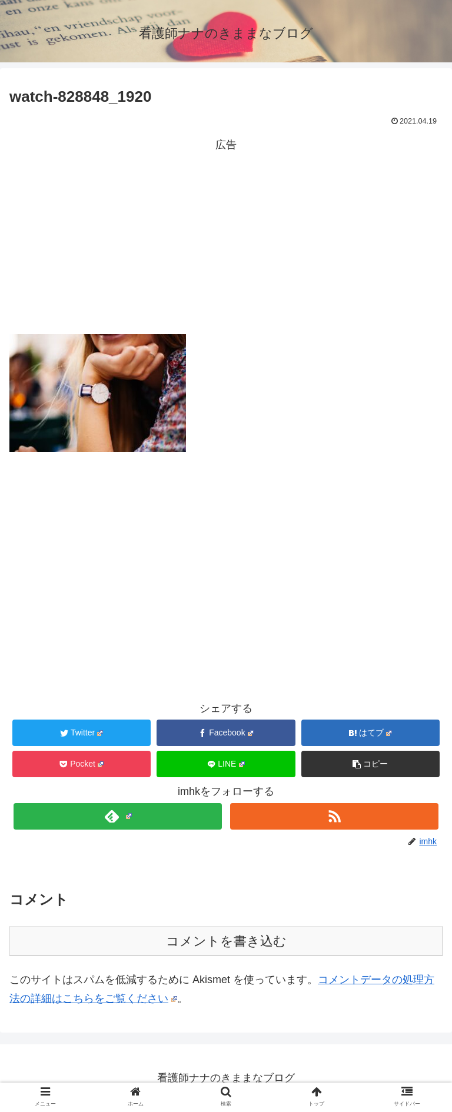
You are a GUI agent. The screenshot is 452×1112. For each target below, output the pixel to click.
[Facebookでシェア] (226, 733)
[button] (370, 764)
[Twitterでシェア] (81, 733)
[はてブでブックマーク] (370, 733)
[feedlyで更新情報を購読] (117, 816)
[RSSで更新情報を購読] (334, 816)
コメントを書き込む (226, 941)
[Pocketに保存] (81, 764)
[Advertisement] (226, 237)
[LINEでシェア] (226, 764)
